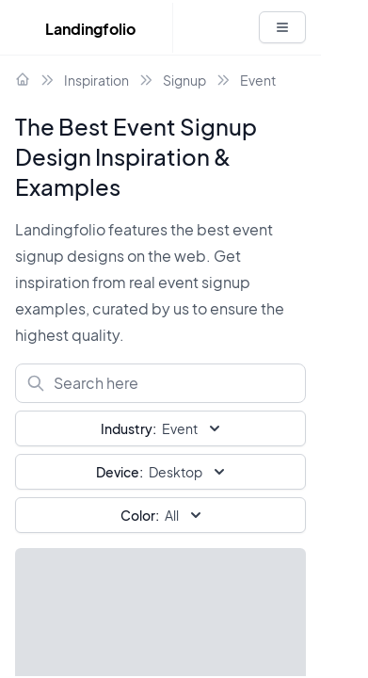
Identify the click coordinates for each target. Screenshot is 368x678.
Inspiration (96, 80)
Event (258, 80)
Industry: (128, 428)
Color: (139, 515)
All (162, 515)
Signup (184, 80)
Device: (119, 471)
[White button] (282, 27)
